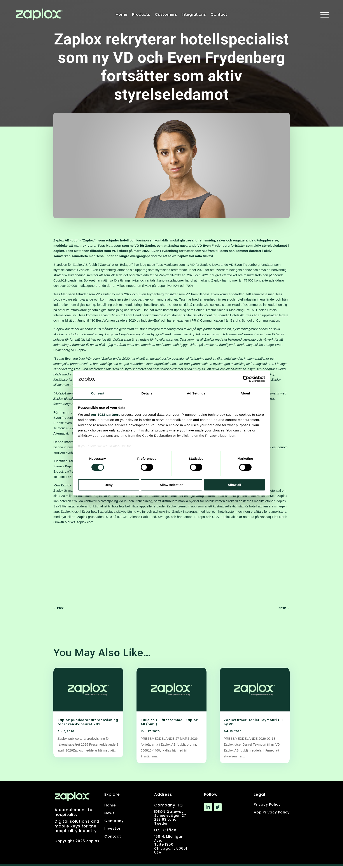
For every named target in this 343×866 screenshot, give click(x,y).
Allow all (234, 485)
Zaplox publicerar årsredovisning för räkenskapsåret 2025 (88, 722)
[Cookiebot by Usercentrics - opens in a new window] (246, 379)
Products (141, 15)
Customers (166, 15)
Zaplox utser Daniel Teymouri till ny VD (253, 722)
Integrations (194, 15)
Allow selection (171, 485)
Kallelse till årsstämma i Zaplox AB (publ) (169, 722)
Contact (219, 15)
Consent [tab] (97, 393)
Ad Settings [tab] (196, 393)
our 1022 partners (105, 414)
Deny (109, 485)
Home (121, 15)
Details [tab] (147, 393)
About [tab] (245, 393)
